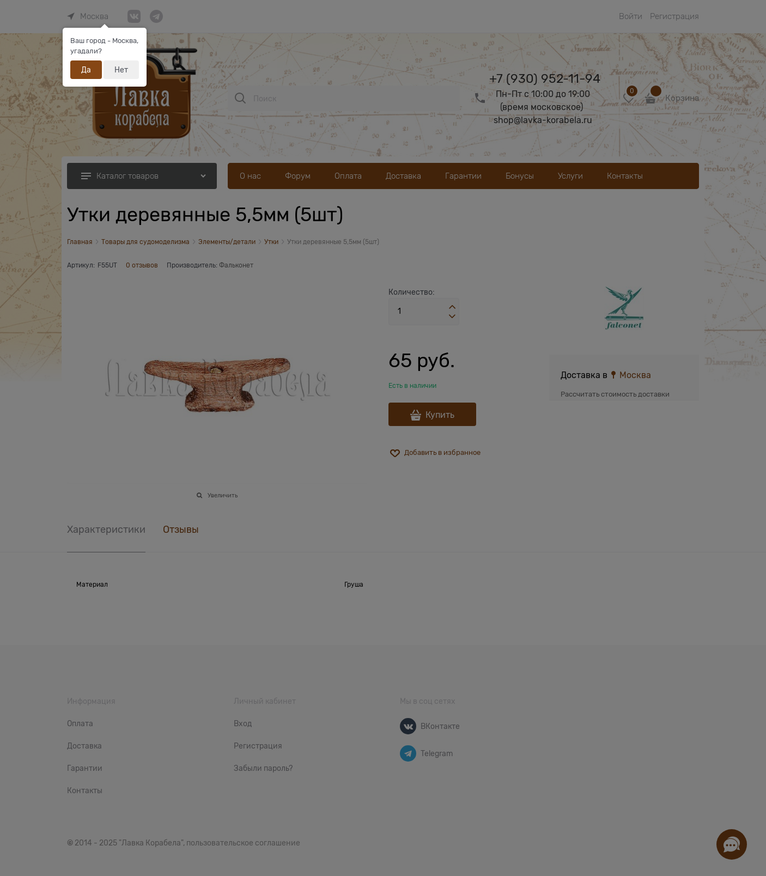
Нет (121, 69)
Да (86, 69)
